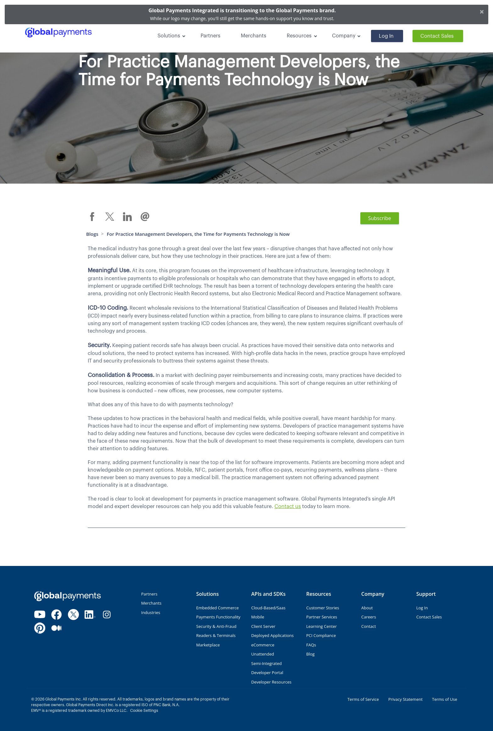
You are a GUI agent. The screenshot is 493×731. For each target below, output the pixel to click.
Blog (310, 654)
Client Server (263, 626)
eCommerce (262, 645)
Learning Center (321, 626)
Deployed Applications (272, 635)
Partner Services (321, 617)
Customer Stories (322, 608)
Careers (368, 617)
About (367, 608)
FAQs (311, 645)
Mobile (257, 617)
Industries (150, 612)
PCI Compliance (321, 635)
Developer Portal (267, 672)
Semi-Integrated (266, 663)
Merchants (253, 35)
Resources (299, 35)
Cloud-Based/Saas (268, 608)
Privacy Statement (405, 699)
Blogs (92, 234)
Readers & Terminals (215, 635)
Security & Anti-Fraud (216, 626)
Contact (368, 626)
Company (343, 35)
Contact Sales (437, 36)
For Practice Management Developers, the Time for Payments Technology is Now (198, 234)
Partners (210, 35)
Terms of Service (363, 699)
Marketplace (208, 645)
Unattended (262, 654)
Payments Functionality (218, 617)
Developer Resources (271, 682)
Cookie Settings (144, 710)
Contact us (287, 506)
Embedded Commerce (217, 608)
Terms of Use (444, 699)
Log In (386, 36)
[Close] (482, 11)
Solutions (169, 35)
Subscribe (379, 218)
